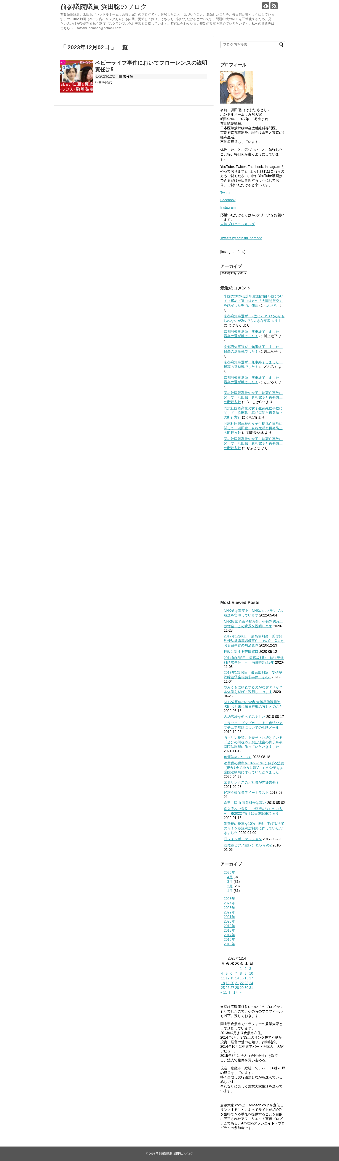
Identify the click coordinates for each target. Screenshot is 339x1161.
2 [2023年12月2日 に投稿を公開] (245, 969)
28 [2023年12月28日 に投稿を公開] (237, 988)
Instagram (228, 207)
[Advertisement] (252, 525)
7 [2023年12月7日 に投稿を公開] (236, 973)
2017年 (229, 935)
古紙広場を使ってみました (244, 717)
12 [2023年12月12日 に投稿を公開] (228, 978)
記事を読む (103, 82)
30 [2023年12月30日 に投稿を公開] (246, 988)
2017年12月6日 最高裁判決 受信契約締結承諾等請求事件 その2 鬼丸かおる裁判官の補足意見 (254, 640)
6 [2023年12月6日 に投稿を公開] (231, 973)
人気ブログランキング (237, 224)
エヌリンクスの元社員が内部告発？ (251, 782)
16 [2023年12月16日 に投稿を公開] (246, 978)
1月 (230, 891)
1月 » (237, 992)
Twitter (225, 193)
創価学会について (237, 757)
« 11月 (225, 992)
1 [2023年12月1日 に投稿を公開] (241, 969)
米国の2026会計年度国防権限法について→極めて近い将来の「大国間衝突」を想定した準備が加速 (253, 300)
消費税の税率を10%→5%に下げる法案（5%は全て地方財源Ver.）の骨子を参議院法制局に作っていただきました (254, 767)
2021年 (229, 917)
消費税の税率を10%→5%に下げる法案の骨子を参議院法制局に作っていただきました (254, 828)
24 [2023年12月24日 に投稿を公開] (251, 983)
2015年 (229, 944)
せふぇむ (271, 305)
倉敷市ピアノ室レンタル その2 (248, 845)
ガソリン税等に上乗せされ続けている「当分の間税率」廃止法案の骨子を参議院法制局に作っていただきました (253, 742)
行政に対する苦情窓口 (241, 651)
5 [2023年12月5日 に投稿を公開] (227, 973)
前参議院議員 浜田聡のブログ (103, 6)
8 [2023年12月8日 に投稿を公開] (241, 973)
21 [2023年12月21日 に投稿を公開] (237, 983)
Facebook (227, 200)
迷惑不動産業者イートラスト (246, 792)
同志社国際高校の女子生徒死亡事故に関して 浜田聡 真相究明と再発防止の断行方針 (253, 397)
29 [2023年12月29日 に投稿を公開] (242, 988)
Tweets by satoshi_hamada (241, 238)
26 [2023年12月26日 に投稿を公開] (228, 988)
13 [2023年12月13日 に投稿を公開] (232, 978)
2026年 (229, 872)
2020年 (229, 921)
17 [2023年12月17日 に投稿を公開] (251, 978)
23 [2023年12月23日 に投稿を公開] (246, 983)
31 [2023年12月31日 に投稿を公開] (251, 988)
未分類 (128, 76)
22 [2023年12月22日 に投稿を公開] (242, 983)
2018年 (229, 930)
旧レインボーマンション (243, 839)
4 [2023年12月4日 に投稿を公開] (222, 973)
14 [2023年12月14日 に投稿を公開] (237, 978)
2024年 (229, 903)
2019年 (229, 926)
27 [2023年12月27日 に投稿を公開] (232, 988)
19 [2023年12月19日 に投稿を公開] (228, 983)
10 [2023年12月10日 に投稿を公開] (251, 973)
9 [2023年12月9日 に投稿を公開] (245, 973)
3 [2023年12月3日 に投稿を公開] (250, 969)
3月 (230, 881)
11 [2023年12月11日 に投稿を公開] (223, 978)
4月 (230, 877)
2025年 (229, 899)
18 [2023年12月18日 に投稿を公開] (223, 983)
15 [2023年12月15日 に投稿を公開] (242, 978)
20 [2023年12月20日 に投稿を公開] (232, 983)
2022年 (229, 912)
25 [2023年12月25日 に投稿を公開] (223, 988)
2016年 (229, 939)
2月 (230, 886)
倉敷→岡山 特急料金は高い (245, 803)
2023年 (229, 908)
